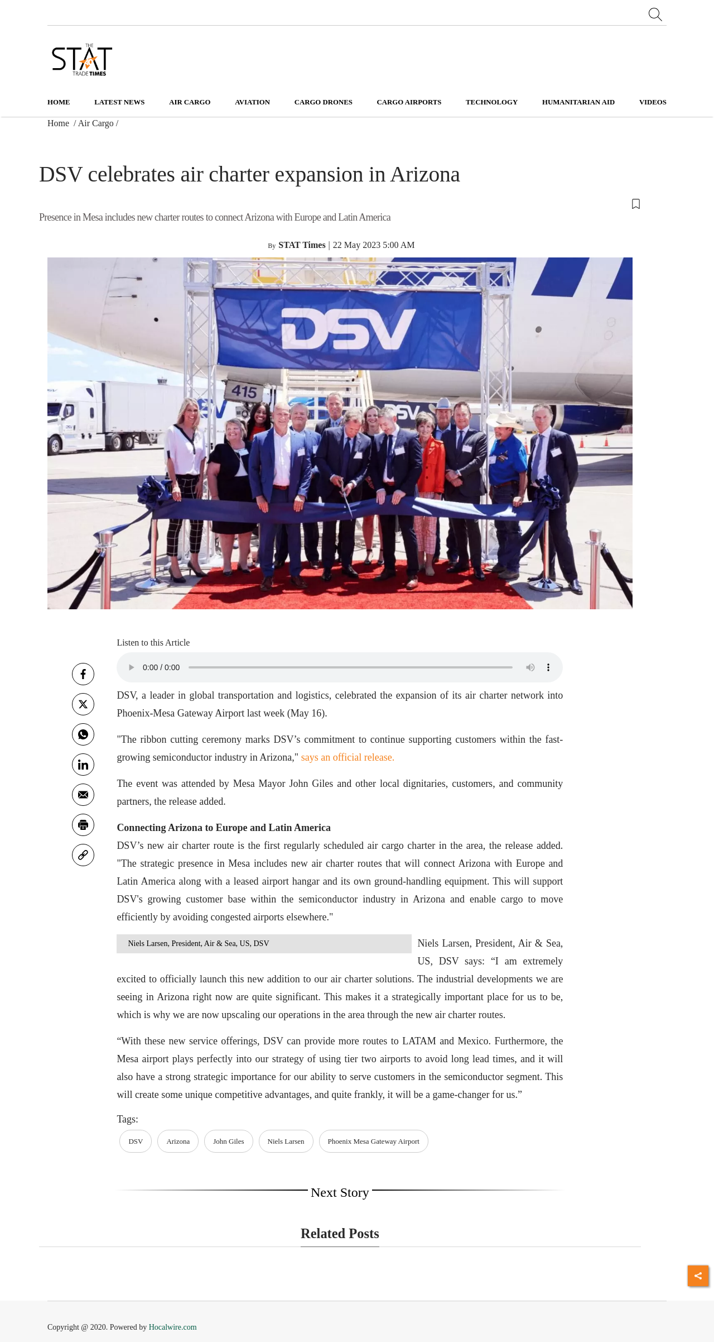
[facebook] (83, 674)
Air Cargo (96, 123)
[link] (83, 855)
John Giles (228, 1141)
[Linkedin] (83, 764)
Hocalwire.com (173, 1327)
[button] (340, 203)
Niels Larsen (286, 1141)
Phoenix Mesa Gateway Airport (373, 1141)
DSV (135, 1141)
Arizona (178, 1141)
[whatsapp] (83, 734)
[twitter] (83, 704)
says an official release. (348, 757)
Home (58, 102)
